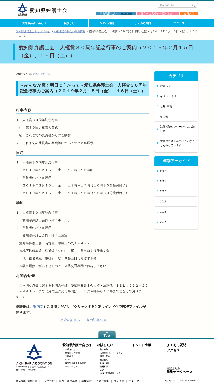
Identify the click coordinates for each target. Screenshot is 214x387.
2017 (163, 221)
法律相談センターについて (112, 353)
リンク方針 (48, 380)
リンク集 (119, 380)
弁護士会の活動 (72, 353)
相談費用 (104, 359)
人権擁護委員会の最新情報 (69, 31)
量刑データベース (180, 372)
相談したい (70, 23)
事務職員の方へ (116, 13)
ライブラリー (71, 366)
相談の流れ (105, 356)
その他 (164, 116)
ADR (67, 359)
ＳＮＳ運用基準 (68, 380)
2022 (163, 171)
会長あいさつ (71, 349)
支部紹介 (69, 356)
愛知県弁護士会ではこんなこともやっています (177, 143)
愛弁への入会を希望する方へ (158, 13)
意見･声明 (166, 106)
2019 (163, 201)
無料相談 (104, 366)
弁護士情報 (102, 380)
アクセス (179, 23)
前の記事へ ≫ (97, 320)
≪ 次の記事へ (70, 320)
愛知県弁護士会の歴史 (75, 363)
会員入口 (189, 13)
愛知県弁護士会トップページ (33, 31)
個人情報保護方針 (26, 380)
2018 (163, 211)
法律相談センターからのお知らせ (177, 128)
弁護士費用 (105, 363)
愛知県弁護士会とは (34, 23)
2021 (163, 181)
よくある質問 (143, 23)
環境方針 (86, 380)
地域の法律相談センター (111, 373)
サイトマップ (136, 380)
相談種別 (104, 349)
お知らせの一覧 (41, 73)
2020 (163, 191)
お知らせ (165, 85)
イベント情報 (107, 23)
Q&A (102, 370)
